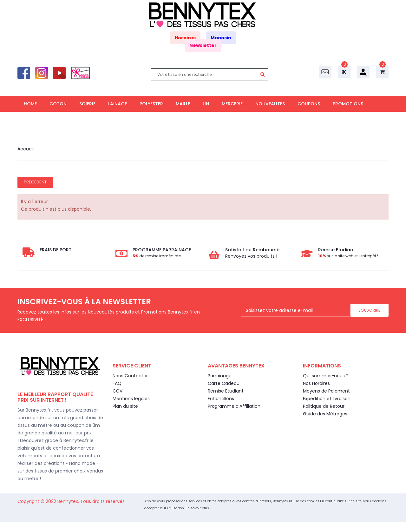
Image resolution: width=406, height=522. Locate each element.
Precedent (35, 182)
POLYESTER (151, 104)
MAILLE (183, 104)
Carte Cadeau (223, 383)
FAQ (117, 383)
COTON (58, 104)
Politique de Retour (323, 406)
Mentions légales (131, 398)
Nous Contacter (130, 376)
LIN (206, 104)
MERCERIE (232, 104)
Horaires (185, 38)
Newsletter (203, 45)
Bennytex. (68, 501)
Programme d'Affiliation (234, 406)
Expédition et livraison (326, 398)
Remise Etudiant (226, 391)
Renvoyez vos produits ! (251, 256)
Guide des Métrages (325, 414)
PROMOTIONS (348, 104)
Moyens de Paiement (326, 391)
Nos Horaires (316, 383)
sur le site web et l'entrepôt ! (348, 256)
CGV (117, 391)
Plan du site (125, 406)
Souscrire (369, 310)
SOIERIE (87, 104)
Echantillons (221, 398)
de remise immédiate (157, 256)
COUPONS (309, 104)
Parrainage (220, 376)
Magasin (221, 38)
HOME (30, 104)
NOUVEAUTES (270, 104)
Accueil (25, 149)
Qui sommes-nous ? (326, 376)
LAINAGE (117, 104)
